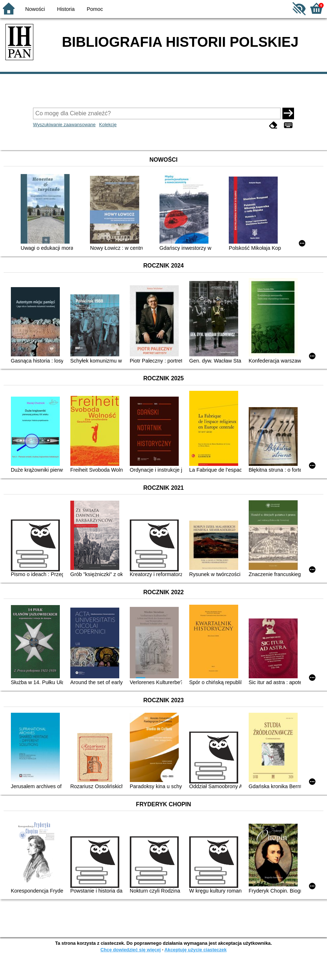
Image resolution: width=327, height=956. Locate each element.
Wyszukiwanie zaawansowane (64, 124)
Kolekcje (107, 124)
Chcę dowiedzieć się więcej (130, 949)
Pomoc (95, 9)
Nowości (35, 9)
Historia (66, 9)
